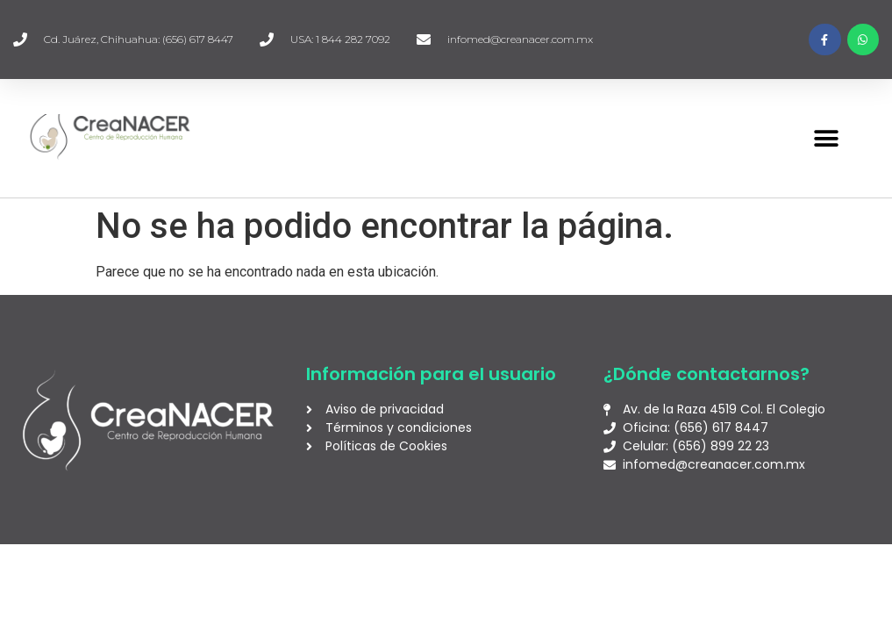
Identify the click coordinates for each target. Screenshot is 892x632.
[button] (826, 138)
